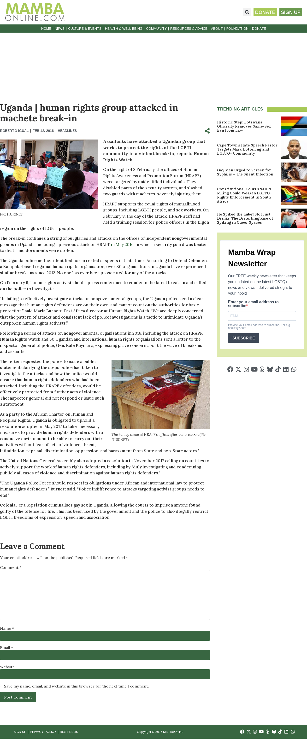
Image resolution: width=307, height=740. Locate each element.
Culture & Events (84, 28)
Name (7, 628)
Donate (259, 28)
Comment (10, 567)
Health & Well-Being (123, 28)
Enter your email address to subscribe (253, 304)
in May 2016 (122, 244)
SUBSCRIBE (243, 338)
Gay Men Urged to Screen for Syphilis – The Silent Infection (245, 172)
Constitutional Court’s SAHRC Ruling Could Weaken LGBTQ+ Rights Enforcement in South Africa (244, 195)
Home (46, 28)
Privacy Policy (47, 732)
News (60, 28)
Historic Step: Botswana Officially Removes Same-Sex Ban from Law (244, 126)
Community (156, 28)
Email (6, 647)
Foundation (237, 28)
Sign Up (21, 732)
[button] (244, 12)
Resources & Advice (188, 28)
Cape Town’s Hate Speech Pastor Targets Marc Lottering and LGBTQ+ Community (247, 149)
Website (7, 667)
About (217, 28)
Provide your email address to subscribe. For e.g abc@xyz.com (259, 326)
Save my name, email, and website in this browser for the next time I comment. (76, 686)
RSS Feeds (77, 732)
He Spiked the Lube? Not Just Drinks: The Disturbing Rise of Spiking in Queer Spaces (245, 218)
